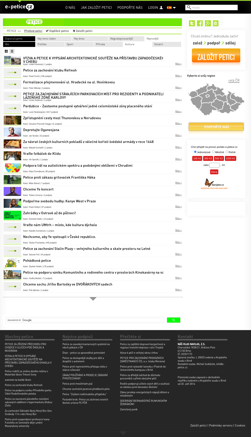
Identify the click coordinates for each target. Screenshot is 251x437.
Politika (42, 44)
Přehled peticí (33, 31)
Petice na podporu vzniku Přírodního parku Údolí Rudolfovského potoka (28, 392)
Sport (70, 44)
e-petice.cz (19, 7)
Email (216, 23)
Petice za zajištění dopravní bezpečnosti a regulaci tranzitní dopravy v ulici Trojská (142, 345)
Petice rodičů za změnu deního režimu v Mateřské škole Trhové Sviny (26, 372)
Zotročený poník (129, 409)
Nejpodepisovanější (121, 38)
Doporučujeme (13, 38)
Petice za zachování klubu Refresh (23, 385)
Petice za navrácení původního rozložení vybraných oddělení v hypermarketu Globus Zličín (28, 402)
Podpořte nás (130, 7)
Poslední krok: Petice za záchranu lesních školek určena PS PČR (85, 401)
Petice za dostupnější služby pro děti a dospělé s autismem (83, 359)
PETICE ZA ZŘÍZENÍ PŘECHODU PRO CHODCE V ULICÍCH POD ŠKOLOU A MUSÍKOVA (25, 347)
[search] (84, 320)
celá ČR (234, 80)
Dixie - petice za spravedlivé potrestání (83, 352)
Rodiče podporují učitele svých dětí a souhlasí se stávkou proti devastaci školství (144, 385)
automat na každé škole (18, 379)
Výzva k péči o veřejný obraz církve (139, 352)
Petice (11, 31)
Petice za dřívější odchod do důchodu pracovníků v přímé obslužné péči (140, 376)
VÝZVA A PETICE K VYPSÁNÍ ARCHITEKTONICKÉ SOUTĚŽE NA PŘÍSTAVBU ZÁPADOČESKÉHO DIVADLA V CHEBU (28, 360)
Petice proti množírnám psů (77, 383)
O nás (70, 7)
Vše (7, 44)
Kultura (129, 44)
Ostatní (158, 44)
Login (153, 7)
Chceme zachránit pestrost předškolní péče (86, 388)
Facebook (200, 23)
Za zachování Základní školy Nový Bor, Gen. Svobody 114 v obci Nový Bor (28, 412)
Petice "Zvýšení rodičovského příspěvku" (84, 394)
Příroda (100, 44)
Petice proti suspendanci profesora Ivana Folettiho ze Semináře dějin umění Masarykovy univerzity (27, 422)
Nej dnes (79, 38)
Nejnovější (153, 38)
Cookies (240, 425)
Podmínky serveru (220, 425)
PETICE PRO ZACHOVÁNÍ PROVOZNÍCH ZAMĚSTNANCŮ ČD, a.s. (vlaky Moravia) (142, 359)
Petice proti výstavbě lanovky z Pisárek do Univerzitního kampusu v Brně (143, 368)
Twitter (192, 23)
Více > (178, 63)
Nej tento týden (47, 38)
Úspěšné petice (59, 31)
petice (94, 22)
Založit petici (84, 31)
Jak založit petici (96, 7)
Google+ (208, 23)
